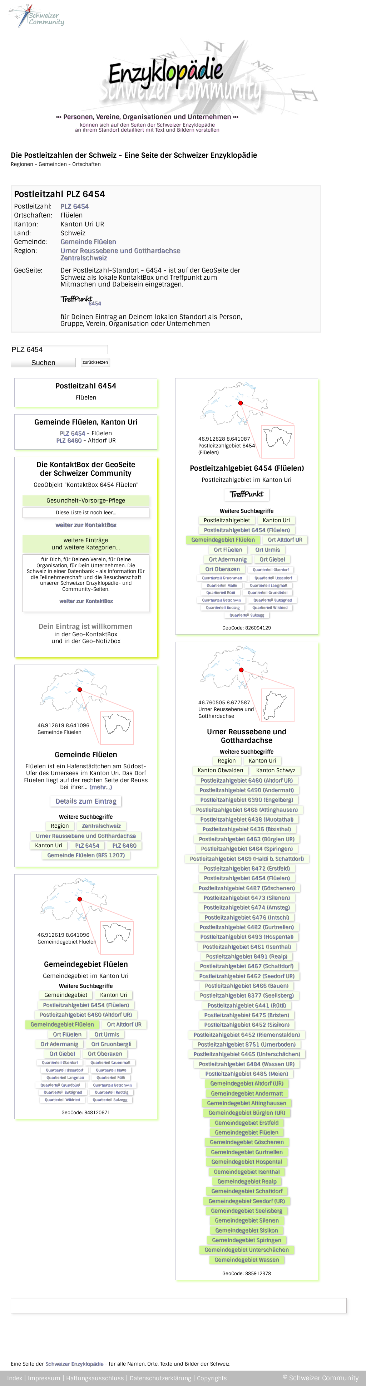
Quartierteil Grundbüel (60, 1085)
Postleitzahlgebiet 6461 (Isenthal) (247, 946)
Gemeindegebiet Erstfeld (246, 1122)
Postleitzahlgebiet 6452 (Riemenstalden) (246, 1034)
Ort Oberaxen (105, 1053)
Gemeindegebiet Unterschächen (246, 1249)
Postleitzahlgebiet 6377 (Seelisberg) (247, 995)
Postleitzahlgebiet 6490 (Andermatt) (246, 790)
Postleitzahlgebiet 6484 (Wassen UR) (247, 1064)
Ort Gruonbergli (111, 1044)
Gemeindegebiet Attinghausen (246, 1103)
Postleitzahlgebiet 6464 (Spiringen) (247, 848)
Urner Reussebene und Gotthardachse (120, 250)
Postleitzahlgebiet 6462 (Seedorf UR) (247, 976)
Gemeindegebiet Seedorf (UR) (246, 1201)
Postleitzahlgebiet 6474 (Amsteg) (246, 907)
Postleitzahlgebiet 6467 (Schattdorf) (246, 966)
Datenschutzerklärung (160, 1378)
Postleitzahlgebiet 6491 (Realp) (246, 956)
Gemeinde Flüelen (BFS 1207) (86, 855)
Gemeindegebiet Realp (246, 1181)
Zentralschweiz (83, 258)
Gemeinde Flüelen (88, 241)
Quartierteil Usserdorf (64, 1070)
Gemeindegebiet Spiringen (246, 1240)
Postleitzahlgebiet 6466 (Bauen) (246, 985)
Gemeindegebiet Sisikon (246, 1230)
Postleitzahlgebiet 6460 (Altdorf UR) (86, 1014)
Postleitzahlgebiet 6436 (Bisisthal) (246, 829)
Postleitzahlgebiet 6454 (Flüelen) (86, 1005)
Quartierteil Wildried (62, 1099)
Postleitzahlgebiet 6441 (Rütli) (246, 1005)
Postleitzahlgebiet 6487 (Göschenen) (246, 888)
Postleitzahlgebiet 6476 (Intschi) (246, 917)
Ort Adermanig (59, 1044)
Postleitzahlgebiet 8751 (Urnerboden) (247, 1044)
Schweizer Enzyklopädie (74, 1364)
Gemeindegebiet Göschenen (247, 1142)
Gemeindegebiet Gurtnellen (247, 1152)
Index (14, 1378)
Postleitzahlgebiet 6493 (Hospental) (246, 936)
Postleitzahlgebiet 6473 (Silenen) (246, 897)
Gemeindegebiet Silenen (247, 1220)
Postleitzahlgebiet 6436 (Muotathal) (246, 819)
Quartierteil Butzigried (63, 1092)
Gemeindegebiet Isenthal (247, 1171)
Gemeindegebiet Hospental (246, 1161)
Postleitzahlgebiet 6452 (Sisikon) (247, 1024)
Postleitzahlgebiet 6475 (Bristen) (246, 1015)
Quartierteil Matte (111, 1070)
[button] (43, 362)
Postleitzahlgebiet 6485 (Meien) (246, 1073)
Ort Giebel (62, 1053)
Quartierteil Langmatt (65, 1077)
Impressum (44, 1378)
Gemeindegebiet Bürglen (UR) (246, 1112)
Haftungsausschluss (95, 1378)
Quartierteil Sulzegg (110, 1099)
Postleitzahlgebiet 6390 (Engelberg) (246, 799)
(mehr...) (100, 787)
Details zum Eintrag (85, 801)
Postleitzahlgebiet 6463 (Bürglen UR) (247, 839)
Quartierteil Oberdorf (60, 1062)
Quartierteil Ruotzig (111, 1092)
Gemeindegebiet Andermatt (247, 1093)
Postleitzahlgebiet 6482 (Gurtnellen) (246, 927)
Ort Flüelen (67, 1034)
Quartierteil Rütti (111, 1077)
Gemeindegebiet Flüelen (62, 1024)
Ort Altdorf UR (124, 1024)
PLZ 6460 (68, 440)
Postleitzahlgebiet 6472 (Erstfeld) (247, 868)
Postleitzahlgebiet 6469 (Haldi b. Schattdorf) (247, 858)
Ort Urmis (106, 1034)
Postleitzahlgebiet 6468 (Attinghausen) (247, 809)
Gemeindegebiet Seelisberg (246, 1210)
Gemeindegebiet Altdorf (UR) (246, 1083)
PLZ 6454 (74, 206)
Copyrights (212, 1378)
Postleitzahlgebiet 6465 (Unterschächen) (246, 1054)
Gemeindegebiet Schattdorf (246, 1191)
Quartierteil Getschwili (112, 1085)
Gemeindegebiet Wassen (246, 1259)
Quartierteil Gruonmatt (110, 1062)
